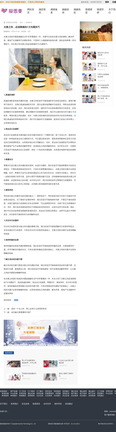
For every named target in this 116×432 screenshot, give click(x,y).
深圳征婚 (39, 393)
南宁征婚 (13, 391)
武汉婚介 (83, 396)
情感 (74, 112)
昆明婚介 (100, 393)
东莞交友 (109, 391)
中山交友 (109, 393)
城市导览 (58, 404)
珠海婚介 (13, 396)
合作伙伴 (47, 404)
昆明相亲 (31, 396)
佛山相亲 (83, 391)
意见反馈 (25, 404)
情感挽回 (22, 396)
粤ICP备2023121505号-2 (105, 424)
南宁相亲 (83, 393)
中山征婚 (13, 393)
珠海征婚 (5, 393)
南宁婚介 (74, 393)
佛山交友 (74, 391)
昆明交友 (65, 393)
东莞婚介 (100, 396)
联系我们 (14, 404)
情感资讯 (29, 22)
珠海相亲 (5, 396)
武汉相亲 (74, 396)
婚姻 (16, 300)
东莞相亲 (91, 396)
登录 (107, 2)
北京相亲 (48, 396)
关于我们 (3, 404)
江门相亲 (31, 391)
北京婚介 (57, 396)
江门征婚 (100, 391)
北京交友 (39, 396)
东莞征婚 (22, 393)
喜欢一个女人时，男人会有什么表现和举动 (28, 309)
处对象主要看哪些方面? (21, 312)
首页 (21, 22)
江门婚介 (39, 391)
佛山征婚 (31, 393)
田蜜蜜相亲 (49, 393)
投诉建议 (69, 404)
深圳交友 (48, 391)
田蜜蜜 (58, 393)
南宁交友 (91, 393)
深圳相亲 (57, 391)
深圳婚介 (65, 391)
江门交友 (22, 391)
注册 (114, 2)
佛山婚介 (91, 391)
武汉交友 (65, 396)
